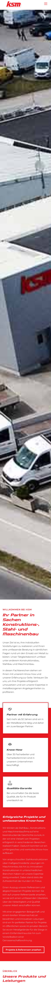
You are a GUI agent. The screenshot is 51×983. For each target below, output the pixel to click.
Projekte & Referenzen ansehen (23, 949)
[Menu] (45, 3)
